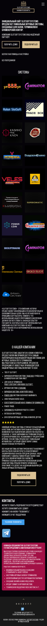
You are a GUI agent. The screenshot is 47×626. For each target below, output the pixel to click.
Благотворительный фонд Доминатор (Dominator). (24, 403)
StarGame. (22, 388)
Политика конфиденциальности (24, 615)
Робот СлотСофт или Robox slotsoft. (18, 384)
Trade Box (30, 376)
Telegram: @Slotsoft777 (23, 613)
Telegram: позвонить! (13, 522)
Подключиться (30, 44)
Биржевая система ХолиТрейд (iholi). (18, 392)
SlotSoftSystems (32, 620)
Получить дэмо (10, 44)
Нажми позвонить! (23, 11)
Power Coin (8, 395)
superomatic (9, 410)
